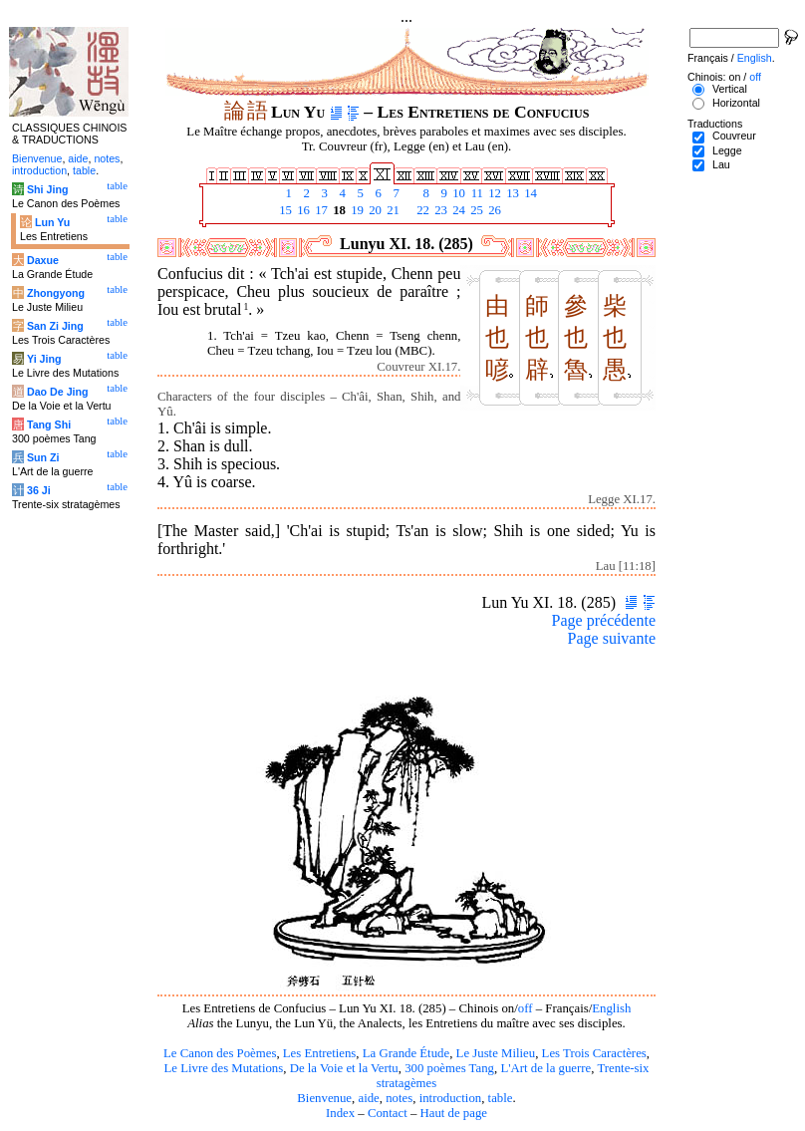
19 (356, 210)
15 (284, 210)
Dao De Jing (58, 392)
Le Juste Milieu (496, 1053)
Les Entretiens (320, 1053)
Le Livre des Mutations (223, 1068)
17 (320, 210)
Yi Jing (44, 359)
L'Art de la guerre (545, 1068)
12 (493, 193)
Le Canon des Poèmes (219, 1053)
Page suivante (612, 638)
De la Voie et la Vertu (344, 1068)
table (500, 1098)
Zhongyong (56, 293)
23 (439, 210)
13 (511, 193)
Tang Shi (49, 424)
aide (368, 1098)
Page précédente (604, 620)
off (525, 1008)
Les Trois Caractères (594, 1053)
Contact (387, 1113)
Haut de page (454, 1113)
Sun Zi (43, 457)
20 (374, 210)
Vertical (729, 89)
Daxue (43, 260)
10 (457, 193)
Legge (727, 150)
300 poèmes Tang (449, 1068)
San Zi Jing (55, 326)
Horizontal (736, 103)
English (611, 1008)
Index (340, 1113)
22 (421, 210)
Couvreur (734, 135)
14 (529, 193)
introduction (450, 1098)
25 (475, 210)
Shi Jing (47, 189)
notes (399, 1098)
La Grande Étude (406, 1053)
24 (457, 210)
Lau (721, 164)
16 (302, 210)
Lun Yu (52, 222)
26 (493, 210)
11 (475, 193)
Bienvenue (324, 1098)
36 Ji (39, 490)
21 (392, 210)
